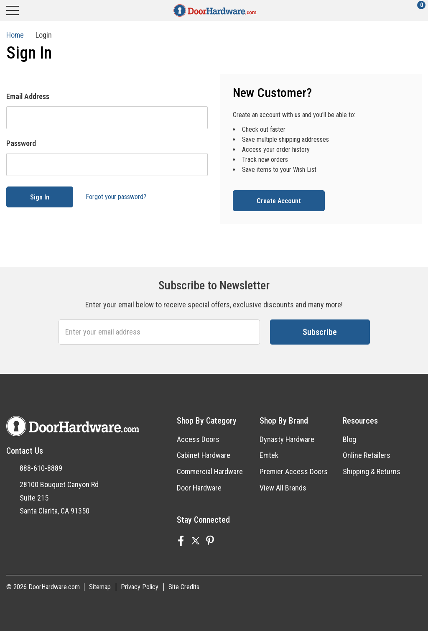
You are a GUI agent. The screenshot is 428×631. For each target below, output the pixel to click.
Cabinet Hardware (203, 455)
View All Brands (283, 487)
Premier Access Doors (294, 471)
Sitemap (100, 587)
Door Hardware (199, 487)
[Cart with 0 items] (416, 10)
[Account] (385, 10)
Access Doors (198, 439)
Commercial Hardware (210, 471)
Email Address (27, 96)
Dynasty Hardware (287, 439)
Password (21, 143)
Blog (349, 439)
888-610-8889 (41, 468)
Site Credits (183, 587)
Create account (279, 201)
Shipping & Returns (371, 471)
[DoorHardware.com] (215, 10)
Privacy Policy (139, 587)
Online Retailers (366, 455)
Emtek (269, 455)
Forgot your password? (116, 197)
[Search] (45, 10)
